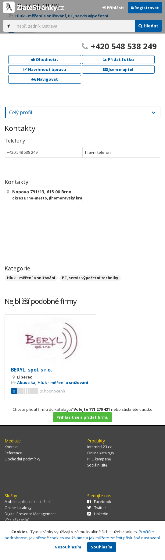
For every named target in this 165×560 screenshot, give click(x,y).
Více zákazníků (17, 520)
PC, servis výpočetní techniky (90, 277)
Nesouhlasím (68, 547)
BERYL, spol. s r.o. (31, 369)
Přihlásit (113, 7)
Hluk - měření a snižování (31, 277)
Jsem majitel (118, 69)
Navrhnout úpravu (44, 69)
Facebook (99, 501)
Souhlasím (101, 547)
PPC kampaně (99, 459)
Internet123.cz (99, 446)
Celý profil (20, 112)
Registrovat (145, 7)
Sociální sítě (97, 465)
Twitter (96, 507)
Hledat (148, 26)
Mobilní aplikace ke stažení (28, 501)
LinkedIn (97, 513)
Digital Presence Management (30, 513)
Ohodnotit (44, 59)
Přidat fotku (118, 59)
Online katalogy (100, 453)
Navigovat (44, 79)
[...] (74, 26)
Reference (13, 453)
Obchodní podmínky (22, 459)
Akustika (26, 382)
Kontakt (11, 446)
